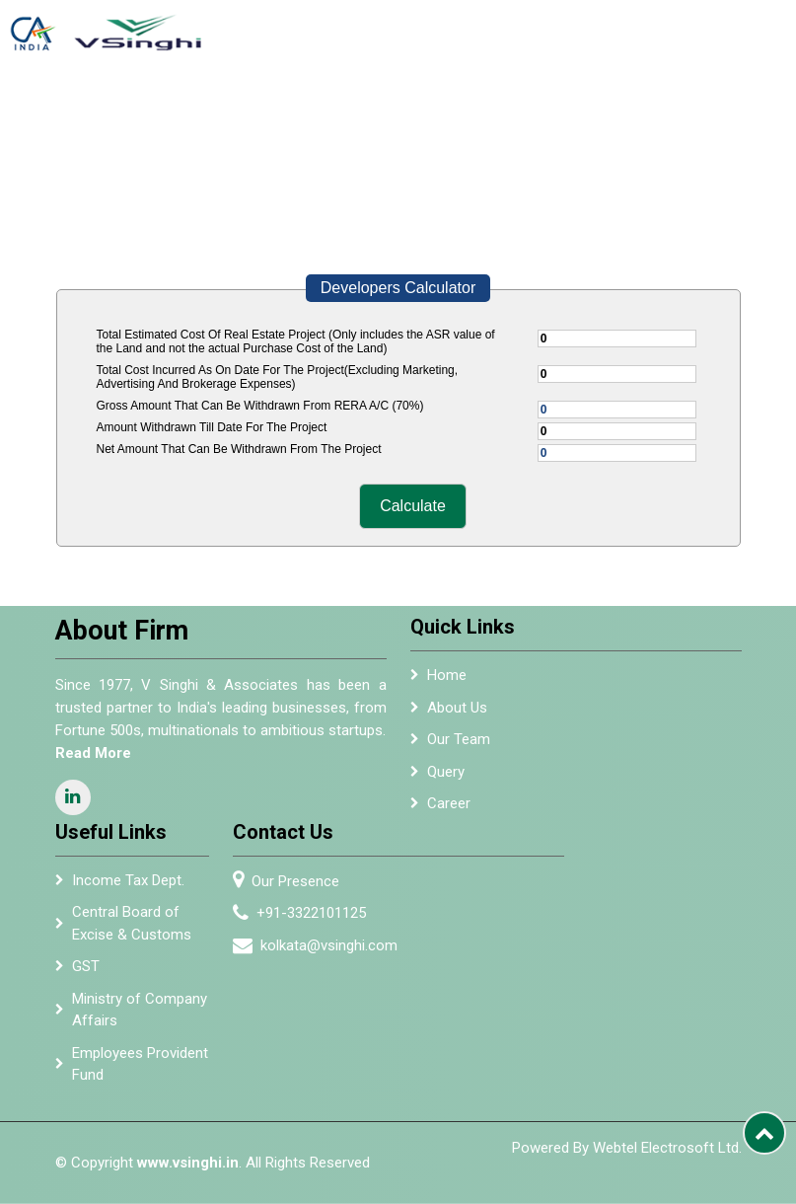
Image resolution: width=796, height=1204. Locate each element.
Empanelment (467, 108)
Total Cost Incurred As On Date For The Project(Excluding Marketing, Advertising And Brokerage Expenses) (278, 377)
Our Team (458, 745)
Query (446, 777)
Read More (87, 753)
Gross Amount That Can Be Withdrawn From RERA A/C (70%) (260, 406)
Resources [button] (676, 108)
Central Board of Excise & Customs (131, 929)
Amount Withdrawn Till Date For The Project (212, 427)
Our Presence (300, 881)
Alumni (539, 108)
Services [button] (376, 108)
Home (240, 108)
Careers (752, 108)
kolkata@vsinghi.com (333, 945)
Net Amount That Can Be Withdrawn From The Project (239, 449)
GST (86, 972)
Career (448, 809)
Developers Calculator (398, 287)
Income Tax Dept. (128, 885)
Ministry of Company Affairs (139, 1014)
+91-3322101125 (316, 913)
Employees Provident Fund (140, 1069)
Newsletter (602, 108)
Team (324, 108)
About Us (283, 116)
